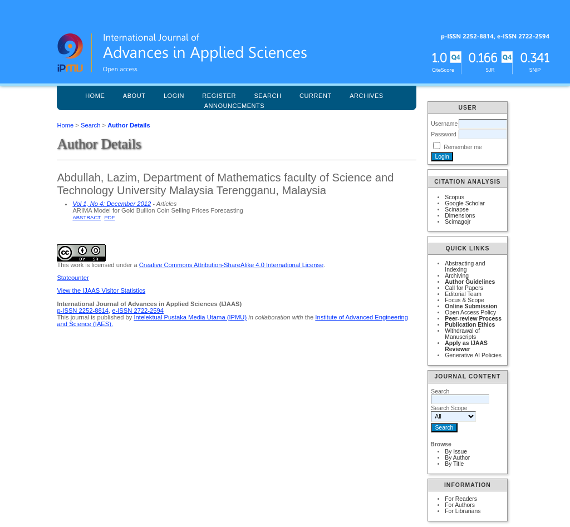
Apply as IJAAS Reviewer (466, 346)
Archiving (457, 276)
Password (443, 134)
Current (315, 95)
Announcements (234, 105)
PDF (109, 217)
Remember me (463, 147)
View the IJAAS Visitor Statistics (101, 290)
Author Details (128, 125)
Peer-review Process (473, 319)
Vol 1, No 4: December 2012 (111, 203)
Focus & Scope (464, 300)
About (134, 95)
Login (174, 95)
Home (95, 95)
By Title (454, 464)
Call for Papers (464, 288)
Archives (367, 95)
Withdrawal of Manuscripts (462, 334)
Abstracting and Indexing (465, 266)
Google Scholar (465, 203)
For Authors (460, 505)
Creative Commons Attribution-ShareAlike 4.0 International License (231, 265)
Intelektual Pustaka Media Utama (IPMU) (190, 317)
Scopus (454, 197)
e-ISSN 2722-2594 (138, 310)
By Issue (456, 452)
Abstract (86, 217)
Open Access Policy (470, 312)
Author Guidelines (470, 282)
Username (444, 124)
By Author (457, 458)
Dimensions (460, 216)
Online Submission (471, 306)
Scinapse (457, 209)
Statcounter (73, 277)
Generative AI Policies (473, 355)
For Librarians (462, 511)
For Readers (461, 499)
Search (90, 125)
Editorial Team (463, 294)
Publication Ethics (470, 325)
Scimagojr (457, 222)
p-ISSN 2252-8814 (83, 310)
